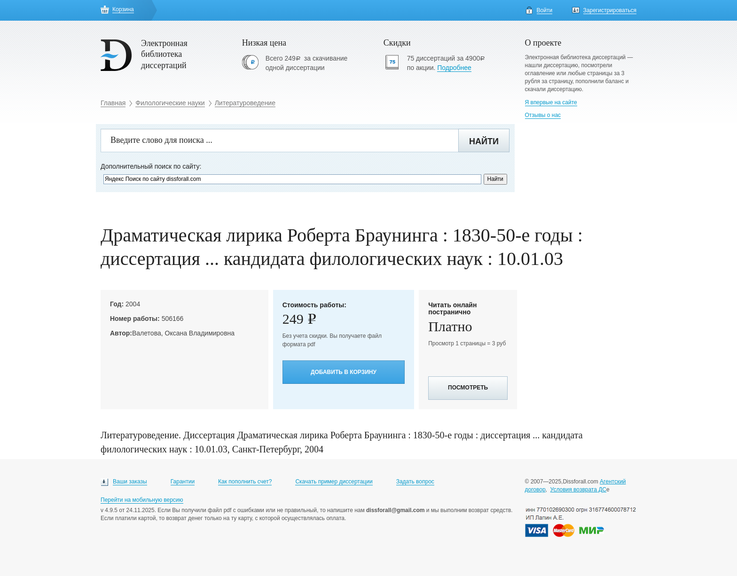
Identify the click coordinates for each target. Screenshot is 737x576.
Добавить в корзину (343, 372)
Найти (484, 141)
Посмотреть (468, 387)
